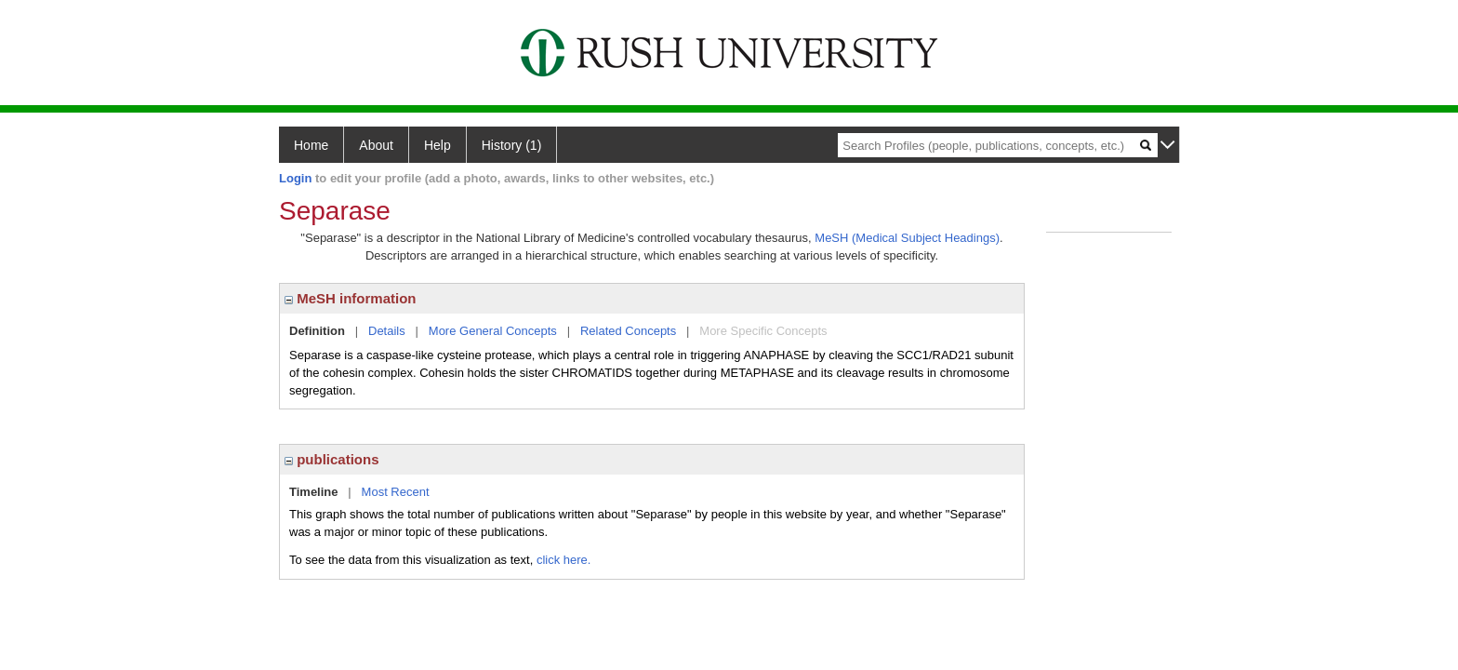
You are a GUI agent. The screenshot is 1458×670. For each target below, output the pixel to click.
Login (295, 178)
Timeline (313, 492)
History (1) (512, 145)
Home (311, 145)
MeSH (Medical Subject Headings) (907, 238)
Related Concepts (628, 331)
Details (386, 331)
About (376, 145)
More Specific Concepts (763, 331)
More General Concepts (493, 331)
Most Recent (396, 492)
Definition (317, 331)
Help (437, 145)
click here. (564, 560)
